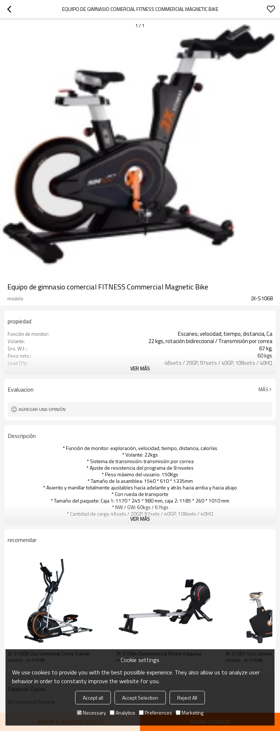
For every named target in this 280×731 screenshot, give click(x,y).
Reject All (187, 697)
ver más (140, 368)
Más (263, 389)
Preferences (155, 712)
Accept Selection (140, 697)
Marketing (189, 712)
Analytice (122, 712)
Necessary (91, 712)
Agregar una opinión (42, 409)
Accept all (93, 697)
